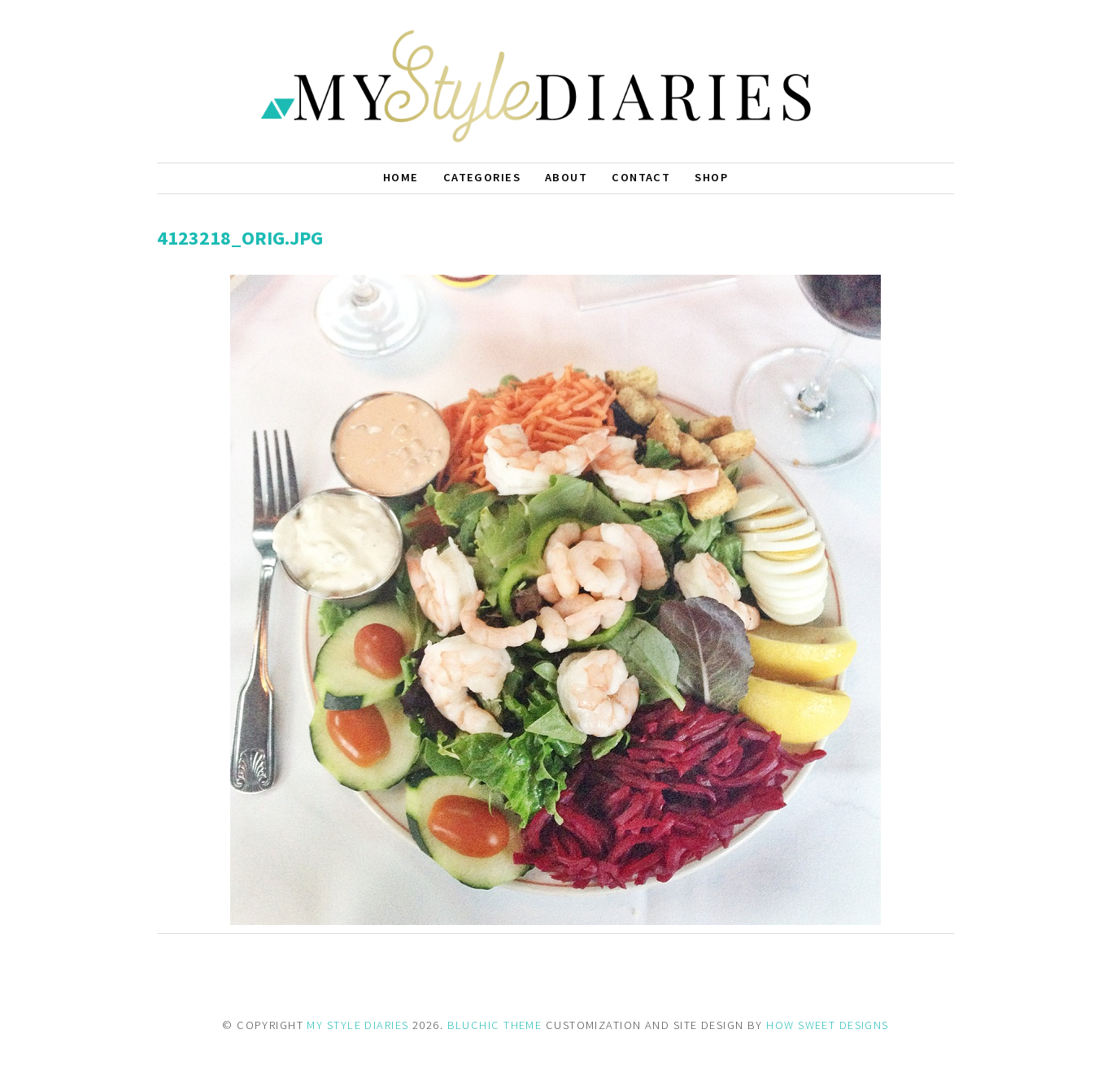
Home (401, 177)
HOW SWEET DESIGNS (827, 1025)
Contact (641, 177)
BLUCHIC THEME (494, 1025)
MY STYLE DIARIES (357, 1025)
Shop (711, 177)
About (566, 177)
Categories (482, 177)
